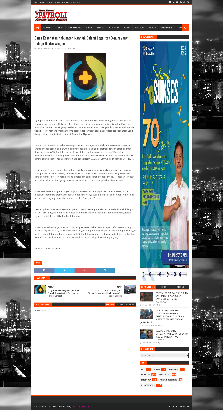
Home (36, 2)
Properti (181, 27)
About (42, 2)
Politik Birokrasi (168, 380)
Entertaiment (167, 27)
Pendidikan (164, 375)
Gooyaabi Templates (81, 406)
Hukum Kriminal (75, 27)
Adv (143, 369)
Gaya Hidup (114, 27)
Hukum (89, 27)
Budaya (127, 27)
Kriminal (100, 27)
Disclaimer (65, 2)
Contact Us (49, 2)
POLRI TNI (152, 27)
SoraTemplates (50, 406)
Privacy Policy (76, 2)
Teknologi (139, 27)
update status (148, 385)
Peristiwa (58, 27)
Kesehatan (173, 369)
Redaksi (57, 2)
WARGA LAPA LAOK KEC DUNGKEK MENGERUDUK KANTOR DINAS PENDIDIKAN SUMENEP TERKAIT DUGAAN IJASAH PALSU (162, 316)
